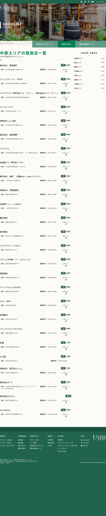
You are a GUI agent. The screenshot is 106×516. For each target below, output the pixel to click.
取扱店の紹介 (66, 44)
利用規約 (60, 440)
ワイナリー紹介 (34, 440)
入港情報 (50, 440)
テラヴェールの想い (6, 443)
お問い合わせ (22, 446)
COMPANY (52, 8)
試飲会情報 (51, 443)
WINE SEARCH (77, 8)
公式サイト (65, 70)
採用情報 (20, 443)
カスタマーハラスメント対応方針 (67, 446)
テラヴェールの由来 (6, 440)
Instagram (85, 440)
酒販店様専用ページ (86, 44)
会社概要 (20, 440)
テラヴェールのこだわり (7, 446)
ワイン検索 (33, 443)
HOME (31, 8)
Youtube (84, 446)
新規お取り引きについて (44, 44)
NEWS (90, 8)
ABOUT (41, 8)
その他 (50, 446)
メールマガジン (62, 448)
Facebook (85, 443)
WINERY (64, 8)
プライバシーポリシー (65, 443)
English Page (62, 451)
